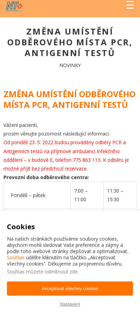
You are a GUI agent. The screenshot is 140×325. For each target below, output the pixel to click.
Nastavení (70, 304)
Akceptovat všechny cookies (70, 288)
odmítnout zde (61, 271)
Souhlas (16, 257)
